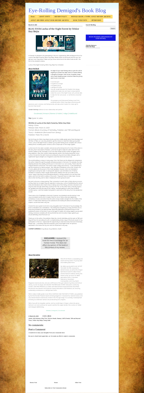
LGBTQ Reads (66, 318)
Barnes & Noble (56, 113)
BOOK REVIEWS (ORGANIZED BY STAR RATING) (100, 37)
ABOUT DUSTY (44, 16)
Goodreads (38, 113)
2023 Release (37, 318)
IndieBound (73, 113)
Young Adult (46, 320)
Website (48, 310)
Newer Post (33, 383)
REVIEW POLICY (61, 16)
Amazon (46, 113)
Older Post (78, 383)
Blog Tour (44, 318)
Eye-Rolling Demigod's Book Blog (67, 10)
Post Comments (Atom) (59, 388)
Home (33, 16)
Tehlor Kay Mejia (38, 320)
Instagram (54, 310)
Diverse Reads (52, 318)
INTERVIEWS (96, 20)
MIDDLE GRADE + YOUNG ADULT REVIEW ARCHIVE (90, 16)
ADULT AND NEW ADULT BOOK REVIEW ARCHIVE (50, 20)
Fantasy (59, 318)
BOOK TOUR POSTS (80, 20)
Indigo (65, 113)
